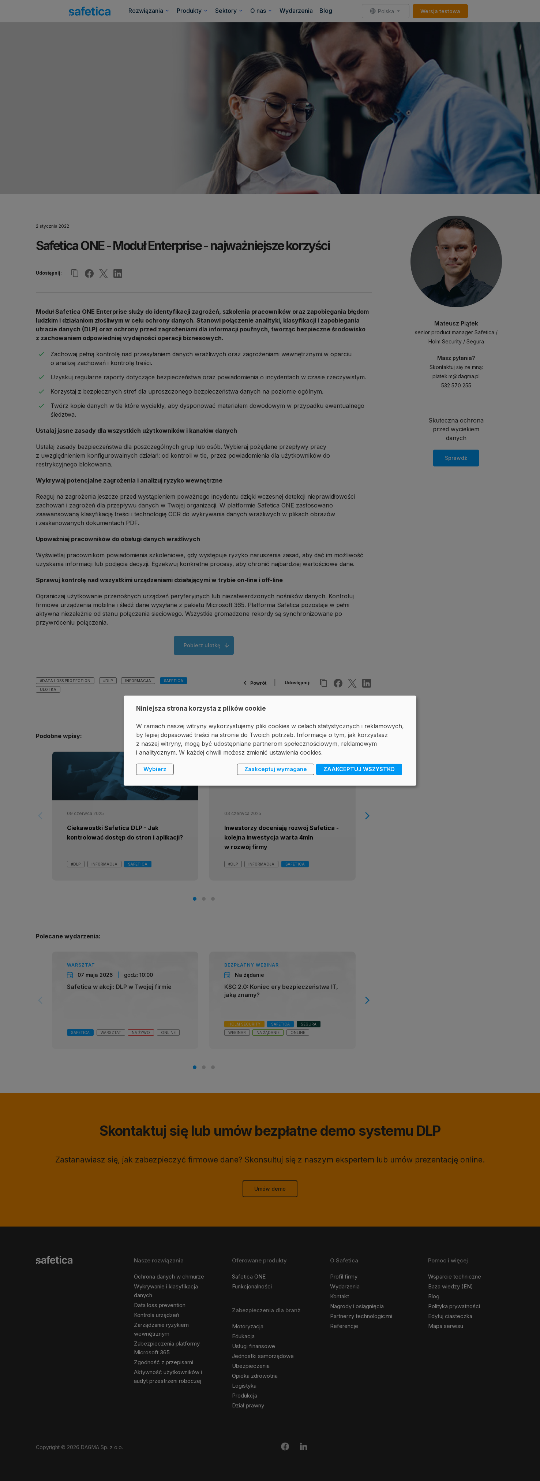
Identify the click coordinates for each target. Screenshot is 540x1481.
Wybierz (154, 769)
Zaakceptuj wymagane (275, 769)
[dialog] (270, 740)
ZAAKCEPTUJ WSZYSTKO (359, 769)
